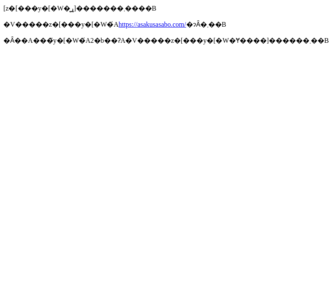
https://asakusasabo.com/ (152, 24)
